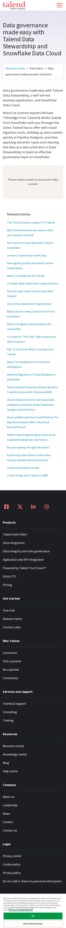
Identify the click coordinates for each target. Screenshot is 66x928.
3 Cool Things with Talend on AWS (27, 475)
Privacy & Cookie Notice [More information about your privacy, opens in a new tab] (20, 909)
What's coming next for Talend (25, 275)
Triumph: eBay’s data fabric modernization (32, 283)
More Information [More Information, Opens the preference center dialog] (32, 923)
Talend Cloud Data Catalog (23, 467)
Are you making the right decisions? (28, 447)
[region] (33, 910)
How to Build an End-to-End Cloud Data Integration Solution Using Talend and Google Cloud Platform (31, 404)
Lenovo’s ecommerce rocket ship (26, 255)
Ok (33, 916)
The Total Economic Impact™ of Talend (31, 222)
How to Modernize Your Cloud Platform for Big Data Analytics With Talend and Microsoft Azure (33, 422)
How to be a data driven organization (29, 303)
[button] (59, 5)
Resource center (15, 68)
